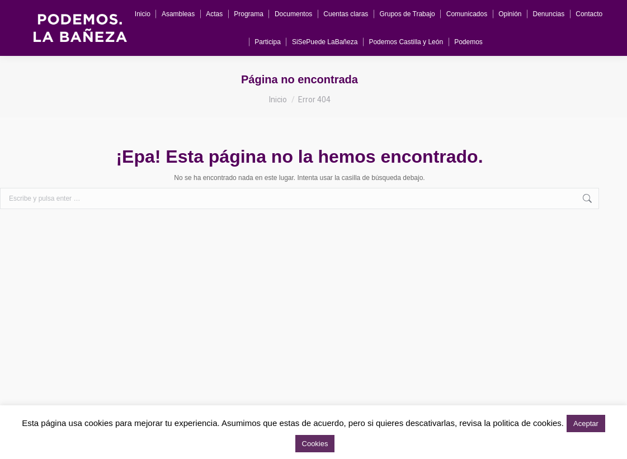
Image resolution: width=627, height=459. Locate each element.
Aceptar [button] (585, 423)
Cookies (315, 443)
